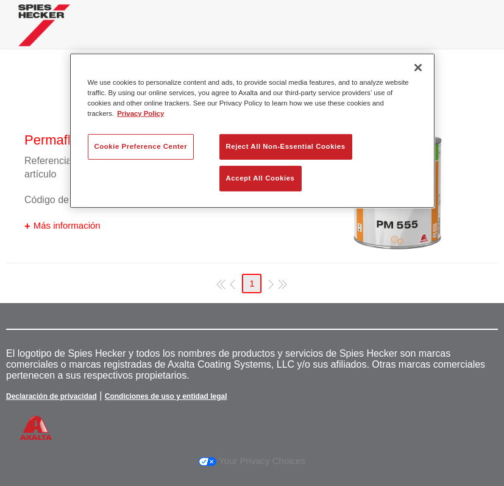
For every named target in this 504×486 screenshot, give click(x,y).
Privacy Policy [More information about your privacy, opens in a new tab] (140, 113)
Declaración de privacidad (51, 396)
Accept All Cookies (260, 178)
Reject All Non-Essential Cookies (286, 146)
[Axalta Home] (44, 34)
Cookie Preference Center (141, 146)
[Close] (418, 67)
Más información (67, 225)
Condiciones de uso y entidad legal (166, 396)
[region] (252, 130)
